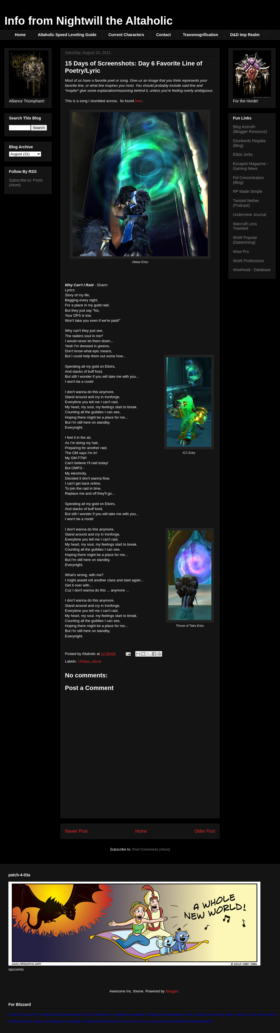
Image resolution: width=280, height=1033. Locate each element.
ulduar (97, 661)
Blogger (171, 991)
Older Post (204, 831)
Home (20, 34)
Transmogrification (200, 34)
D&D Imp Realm (245, 34)
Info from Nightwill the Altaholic (88, 21)
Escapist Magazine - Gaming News (250, 166)
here (138, 101)
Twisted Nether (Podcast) (246, 203)
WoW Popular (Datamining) (245, 240)
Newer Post (76, 831)
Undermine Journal (249, 214)
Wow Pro (241, 251)
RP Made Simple (247, 191)
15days (84, 661)
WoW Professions (248, 261)
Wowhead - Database (251, 269)
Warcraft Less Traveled (245, 226)
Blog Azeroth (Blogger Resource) (250, 129)
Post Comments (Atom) (151, 849)
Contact (163, 34)
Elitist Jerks (243, 154)
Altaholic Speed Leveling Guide (67, 34)
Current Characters (126, 34)
